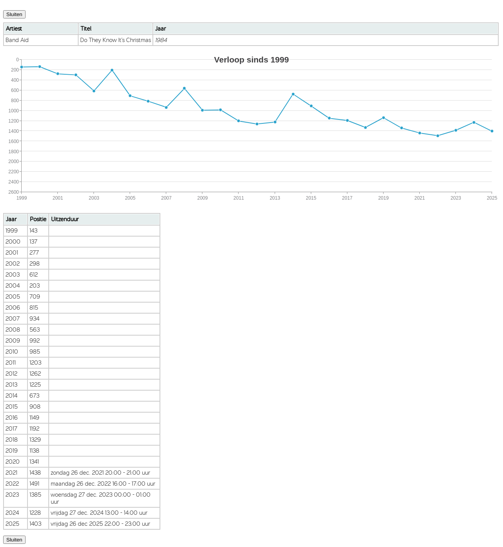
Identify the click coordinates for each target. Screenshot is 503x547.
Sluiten (14, 14)
